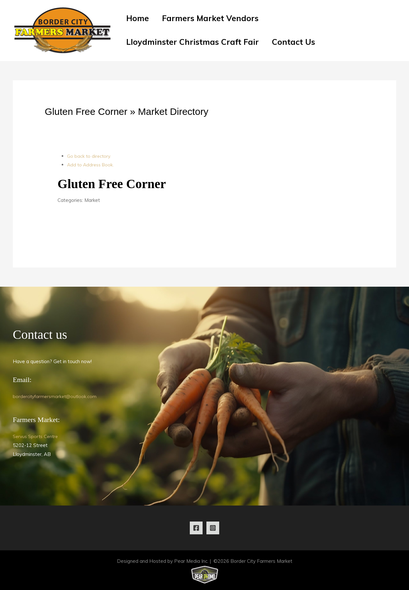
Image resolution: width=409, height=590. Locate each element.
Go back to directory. (89, 156)
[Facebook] (196, 528)
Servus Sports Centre (37, 436)
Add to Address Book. (91, 165)
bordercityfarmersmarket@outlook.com (56, 396)
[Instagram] (212, 528)
